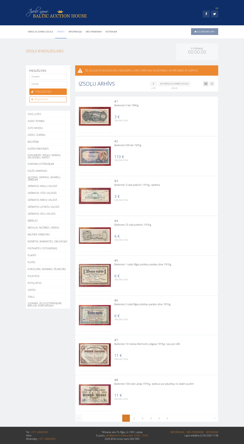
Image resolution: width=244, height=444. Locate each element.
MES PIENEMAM (94, 31)
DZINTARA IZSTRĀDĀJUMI (41, 163)
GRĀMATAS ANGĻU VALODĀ (42, 185)
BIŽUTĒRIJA (33, 141)
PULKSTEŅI (33, 275)
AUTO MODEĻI (35, 127)
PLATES (31, 261)
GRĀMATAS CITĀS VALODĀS (42, 192)
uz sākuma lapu (204, 31)
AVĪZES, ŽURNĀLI (36, 134)
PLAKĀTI (32, 254)
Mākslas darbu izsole (40, 31)
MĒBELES (33, 220)
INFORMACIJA (75, 31)
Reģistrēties (39, 99)
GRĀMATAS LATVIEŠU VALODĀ (43, 206)
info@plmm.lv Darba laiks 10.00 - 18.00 (127, 438)
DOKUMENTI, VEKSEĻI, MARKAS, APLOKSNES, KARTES (44, 156)
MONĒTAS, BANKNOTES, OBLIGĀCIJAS (47, 241)
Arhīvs (61, 31)
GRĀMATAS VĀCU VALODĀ (41, 213)
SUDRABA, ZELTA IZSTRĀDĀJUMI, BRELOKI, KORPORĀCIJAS (45, 304)
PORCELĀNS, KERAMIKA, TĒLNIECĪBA (47, 268)
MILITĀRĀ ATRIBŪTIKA (39, 234)
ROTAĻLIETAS (34, 282)
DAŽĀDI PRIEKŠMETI (38, 148)
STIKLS (31, 296)
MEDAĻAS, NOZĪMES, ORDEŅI (43, 227)
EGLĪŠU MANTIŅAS (37, 170)
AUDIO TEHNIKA (36, 120)
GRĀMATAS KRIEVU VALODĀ (42, 199)
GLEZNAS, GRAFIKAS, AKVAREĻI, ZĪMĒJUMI (44, 178)
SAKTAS (32, 289)
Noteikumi (111, 31)
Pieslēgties (41, 91)
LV (217, 8)
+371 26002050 (39, 435)
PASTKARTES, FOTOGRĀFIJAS (42, 247)
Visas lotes (34, 113)
